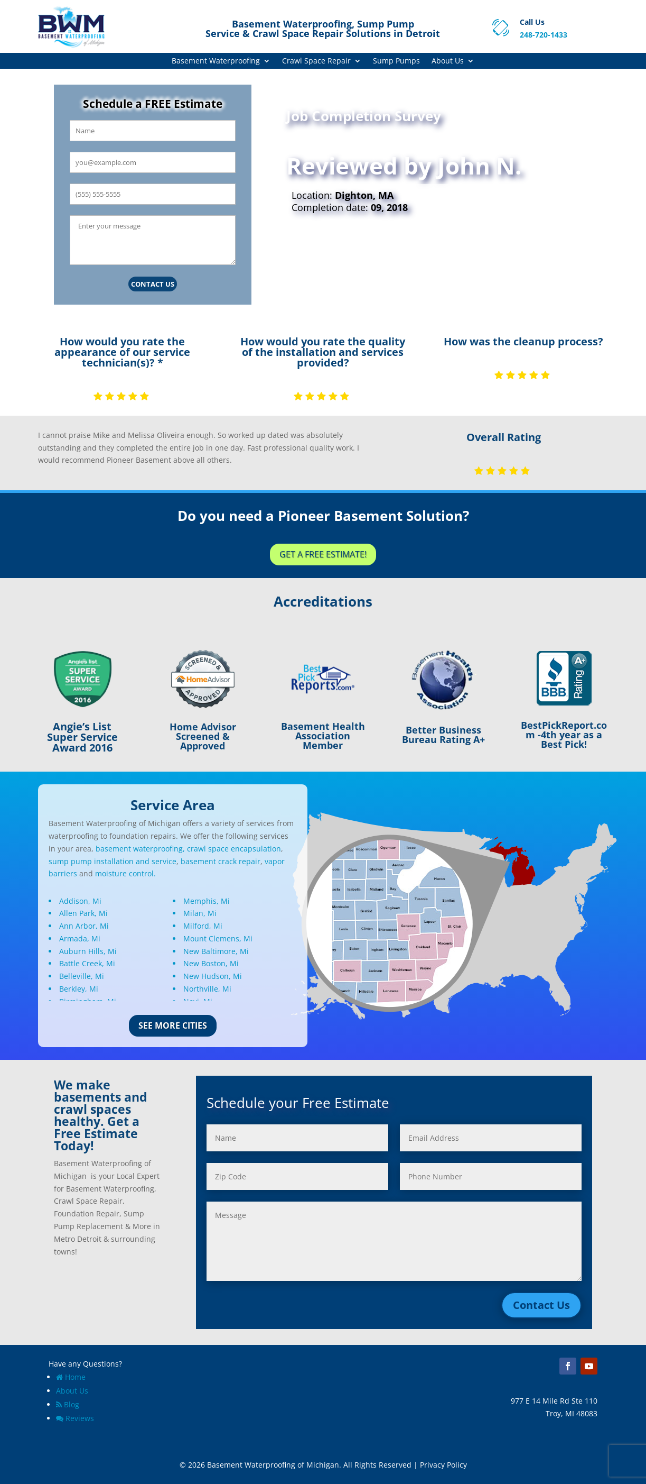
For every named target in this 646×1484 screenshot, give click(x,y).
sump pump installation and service (112, 861)
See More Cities (172, 1025)
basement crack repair (220, 861)
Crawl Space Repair (316, 61)
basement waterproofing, (140, 849)
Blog (67, 1404)
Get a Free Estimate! (323, 554)
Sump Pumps (396, 61)
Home (71, 1377)
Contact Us (152, 284)
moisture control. (125, 873)
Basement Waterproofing (216, 61)
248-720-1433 (543, 35)
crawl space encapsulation (234, 849)
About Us (448, 61)
